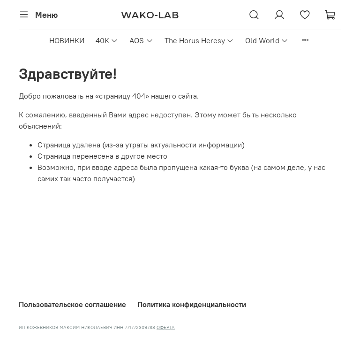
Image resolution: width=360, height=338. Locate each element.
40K (107, 40)
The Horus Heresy (199, 40)
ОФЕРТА (166, 327)
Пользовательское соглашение (72, 304)
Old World (266, 40)
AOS (141, 40)
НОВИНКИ (66, 40)
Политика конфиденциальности (191, 304)
